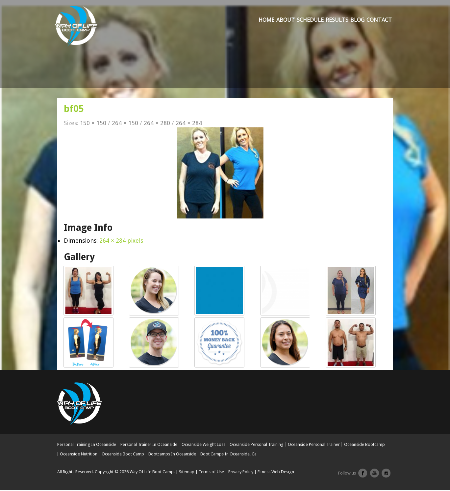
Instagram (385, 476)
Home (266, 20)
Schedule (310, 20)
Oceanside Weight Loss (203, 445)
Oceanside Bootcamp (364, 445)
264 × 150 (125, 123)
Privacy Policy (240, 472)
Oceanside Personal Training (257, 445)
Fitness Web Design (276, 472)
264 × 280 (157, 123)
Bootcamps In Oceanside (172, 454)
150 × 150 (93, 123)
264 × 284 (189, 123)
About (285, 20)
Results (337, 20)
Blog (357, 20)
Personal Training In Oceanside (86, 445)
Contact (379, 20)
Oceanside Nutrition (78, 454)
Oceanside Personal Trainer (314, 445)
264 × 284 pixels (121, 241)
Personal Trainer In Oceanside (148, 445)
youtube (374, 476)
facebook (362, 476)
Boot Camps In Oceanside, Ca (228, 454)
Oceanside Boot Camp (123, 454)
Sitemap (186, 472)
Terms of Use (211, 472)
